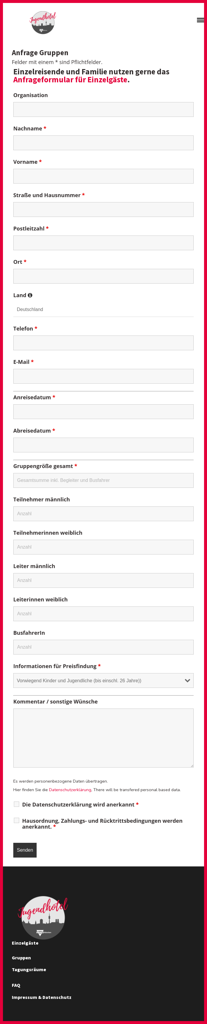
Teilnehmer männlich (41, 500)
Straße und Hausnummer (49, 195)
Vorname (27, 162)
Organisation (30, 95)
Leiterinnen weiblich (40, 600)
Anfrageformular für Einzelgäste (70, 80)
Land (22, 296)
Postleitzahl (31, 229)
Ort (20, 262)
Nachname (29, 129)
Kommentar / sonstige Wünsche (55, 702)
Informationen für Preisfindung (57, 666)
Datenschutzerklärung (70, 791)
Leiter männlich (34, 566)
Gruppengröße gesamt (45, 466)
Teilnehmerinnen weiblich (47, 533)
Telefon (25, 329)
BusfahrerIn (29, 633)
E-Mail (23, 362)
